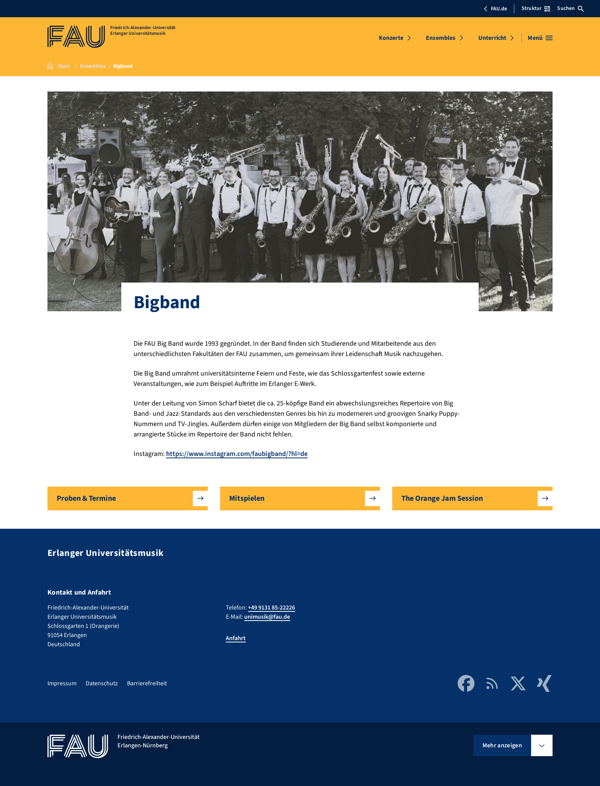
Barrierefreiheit (147, 683)
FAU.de (495, 9)
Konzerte (391, 38)
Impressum (62, 683)
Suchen (570, 8)
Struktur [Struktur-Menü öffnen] (536, 8)
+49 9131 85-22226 (271, 607)
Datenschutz (102, 683)
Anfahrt (236, 638)
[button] (127, 498)
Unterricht (492, 38)
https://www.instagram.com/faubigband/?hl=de (237, 454)
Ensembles (440, 38)
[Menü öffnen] (540, 37)
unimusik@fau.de (267, 617)
